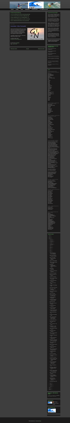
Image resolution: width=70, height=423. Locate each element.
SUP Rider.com (50, 226)
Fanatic (49, 82)
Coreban (49, 80)
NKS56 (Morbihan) (51, 156)
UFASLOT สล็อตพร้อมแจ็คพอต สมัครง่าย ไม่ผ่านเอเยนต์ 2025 (20, 20)
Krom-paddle (50, 87)
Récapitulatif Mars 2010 (53, 381)
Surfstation (49, 135)
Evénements (27, 9)
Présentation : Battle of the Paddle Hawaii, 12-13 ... (53, 368)
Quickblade (49, 110)
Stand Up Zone (50, 209)
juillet (51, 247)
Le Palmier (49, 123)
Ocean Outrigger (50, 127)
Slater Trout (49, 202)
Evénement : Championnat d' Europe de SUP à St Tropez (53, 265)
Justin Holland (50, 196)
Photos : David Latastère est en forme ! (53, 333)
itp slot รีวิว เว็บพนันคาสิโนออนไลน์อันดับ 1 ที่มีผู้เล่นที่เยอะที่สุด (20, 15)
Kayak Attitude (50, 122)
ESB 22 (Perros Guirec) (51, 150)
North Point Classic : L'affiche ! (53, 331)
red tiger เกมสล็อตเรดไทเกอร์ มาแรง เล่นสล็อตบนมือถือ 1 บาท (20, 17)
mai (50, 250)
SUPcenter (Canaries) (51, 186)
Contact (17, 9)
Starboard (49, 97)
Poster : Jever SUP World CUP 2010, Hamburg (53, 258)
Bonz (48, 79)
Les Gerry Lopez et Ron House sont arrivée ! (53, 310)
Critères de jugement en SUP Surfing (53, 58)
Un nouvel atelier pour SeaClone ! (53, 281)
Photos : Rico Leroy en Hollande (53, 303)
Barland (49, 76)
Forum (22, 9)
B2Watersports (50, 104)
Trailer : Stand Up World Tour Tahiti (53, 278)
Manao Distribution (51, 124)
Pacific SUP (49, 109)
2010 (50, 238)
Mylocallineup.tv (50, 214)
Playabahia (49, 216)
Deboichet (49, 106)
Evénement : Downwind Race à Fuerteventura (53, 340)
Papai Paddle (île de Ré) (51, 160)
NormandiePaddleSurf (51, 215)
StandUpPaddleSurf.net (51, 221)
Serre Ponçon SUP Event (53, 287)
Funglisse (49, 121)
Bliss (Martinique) (50, 182)
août (50, 245)
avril (50, 251)
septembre (51, 244)
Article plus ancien (41, 48)
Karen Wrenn (50, 199)
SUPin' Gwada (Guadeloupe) (52, 187)
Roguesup (49, 94)
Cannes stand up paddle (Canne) (52, 144)
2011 (50, 237)
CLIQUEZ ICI (50, 49)
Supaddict (49, 132)
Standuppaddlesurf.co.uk (51, 222)
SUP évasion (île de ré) (51, 165)
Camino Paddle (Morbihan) (52, 143)
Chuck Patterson (50, 193)
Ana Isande (49, 191)
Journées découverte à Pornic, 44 (53, 347)
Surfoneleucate (50, 134)
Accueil (12, 9)
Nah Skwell (49, 88)
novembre (51, 241)
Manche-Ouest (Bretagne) (52, 155)
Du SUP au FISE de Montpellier (53, 297)
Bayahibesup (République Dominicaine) (52, 181)
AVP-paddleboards (50, 74)
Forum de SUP (50, 207)
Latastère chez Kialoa (53, 276)
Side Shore (49, 130)
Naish (49, 89)
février (51, 384)
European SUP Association (52, 172)
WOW (49, 99)
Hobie (49, 83)
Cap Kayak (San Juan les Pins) (52, 145)
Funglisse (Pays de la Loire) (52, 154)
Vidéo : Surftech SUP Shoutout (53, 342)
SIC (48, 96)
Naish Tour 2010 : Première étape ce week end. (53, 379)
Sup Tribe (49, 133)
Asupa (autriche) (50, 174)
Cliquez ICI (49, 62)
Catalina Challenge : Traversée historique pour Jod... (53, 376)
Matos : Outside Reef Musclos (53, 373)
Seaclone (49, 95)
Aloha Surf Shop (50, 118)
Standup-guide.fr (50, 219)
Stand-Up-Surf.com (51, 131)
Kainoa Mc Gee (50, 198)
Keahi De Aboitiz (50, 200)
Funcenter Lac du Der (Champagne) (53, 151)
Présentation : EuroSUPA (52, 269)
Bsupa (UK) (49, 175)
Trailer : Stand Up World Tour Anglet (53, 262)
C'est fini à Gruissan (53, 353)
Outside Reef (50, 108)
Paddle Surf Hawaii (51, 92)
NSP (48, 91)
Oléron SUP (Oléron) (51, 157)
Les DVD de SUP (35, 9)
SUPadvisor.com (50, 224)
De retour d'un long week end (52, 306)
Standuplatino (50, 220)
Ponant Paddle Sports (51, 217)
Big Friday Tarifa (52, 301)
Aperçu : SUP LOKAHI (53, 260)
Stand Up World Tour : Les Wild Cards (53, 295)
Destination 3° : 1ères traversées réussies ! (53, 326)
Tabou (49, 98)
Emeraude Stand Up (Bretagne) (52, 149)
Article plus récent (14, 48)
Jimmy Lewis (50, 85)
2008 (50, 389)
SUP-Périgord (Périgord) (51, 167)
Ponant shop (50, 128)
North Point (49, 126)
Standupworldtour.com (51, 223)
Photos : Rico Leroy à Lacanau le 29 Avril (53, 256)
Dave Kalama (50, 194)
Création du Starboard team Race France (53, 300)
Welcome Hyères (50, 137)
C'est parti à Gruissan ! (53, 357)
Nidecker (49, 90)
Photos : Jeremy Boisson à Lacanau (53, 345)
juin (50, 248)
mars (51, 383)
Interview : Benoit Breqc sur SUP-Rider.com (53, 371)
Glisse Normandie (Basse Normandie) (53, 152)
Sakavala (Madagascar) (51, 185)
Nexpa (49, 125)
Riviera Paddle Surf (51, 93)
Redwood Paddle (50, 111)
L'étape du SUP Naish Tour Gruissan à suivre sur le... (53, 362)
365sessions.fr (50, 229)
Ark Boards (49, 73)
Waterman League (50, 228)
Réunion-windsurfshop (51, 129)
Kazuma (49, 86)
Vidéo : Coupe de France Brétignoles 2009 (53, 349)
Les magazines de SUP (44, 9)
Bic (48, 78)
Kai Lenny (49, 197)
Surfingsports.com (50, 227)
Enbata (49, 120)
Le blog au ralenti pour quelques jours (53, 338)
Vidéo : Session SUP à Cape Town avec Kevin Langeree (53, 317)
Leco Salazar (50, 201)
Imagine (49, 84)
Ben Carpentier (50, 192)
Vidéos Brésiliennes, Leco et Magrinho (53, 253)
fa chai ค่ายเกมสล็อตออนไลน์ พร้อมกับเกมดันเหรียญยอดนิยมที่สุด (20, 14)
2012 (50, 235)
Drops (49, 81)
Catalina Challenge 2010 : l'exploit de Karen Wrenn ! (53, 359)
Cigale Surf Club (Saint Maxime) (53, 146)
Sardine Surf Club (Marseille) (52, 161)
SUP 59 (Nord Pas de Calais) (52, 164)
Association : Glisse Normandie (18, 26)
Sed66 (49, 218)
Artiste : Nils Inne (52, 293)
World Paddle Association (52, 173)
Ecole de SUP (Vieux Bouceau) (52, 148)
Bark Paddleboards (50, 75)
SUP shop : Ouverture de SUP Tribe (53, 271)
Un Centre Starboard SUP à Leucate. (53, 308)
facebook (58, 395)
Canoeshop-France (50, 119)
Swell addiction (50, 136)
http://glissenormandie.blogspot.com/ (16, 39)
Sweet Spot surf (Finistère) (52, 169)
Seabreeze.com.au (50, 208)
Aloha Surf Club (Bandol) (52, 142)
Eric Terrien (49, 195)
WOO (49, 100)
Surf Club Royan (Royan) (51, 170)
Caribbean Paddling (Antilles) (52, 183)
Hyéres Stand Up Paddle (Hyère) (53, 153)
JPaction (49, 213)
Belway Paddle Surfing (51, 105)
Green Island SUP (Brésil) (52, 184)
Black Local (49, 77)
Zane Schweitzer (50, 203)
